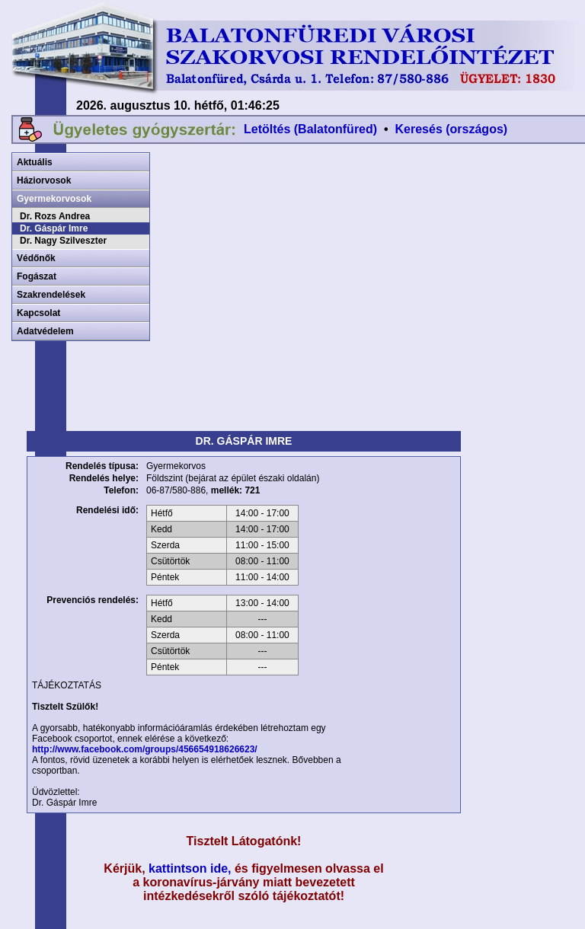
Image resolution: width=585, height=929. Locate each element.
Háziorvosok (44, 180)
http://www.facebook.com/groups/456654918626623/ (144, 749)
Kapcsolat (38, 313)
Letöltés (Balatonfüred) (310, 129)
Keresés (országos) (451, 129)
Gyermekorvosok (54, 198)
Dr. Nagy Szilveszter (63, 240)
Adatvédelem (45, 331)
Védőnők (36, 258)
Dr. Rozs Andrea (55, 216)
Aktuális (35, 162)
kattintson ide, (190, 868)
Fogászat (36, 276)
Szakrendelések (51, 294)
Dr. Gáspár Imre (54, 228)
